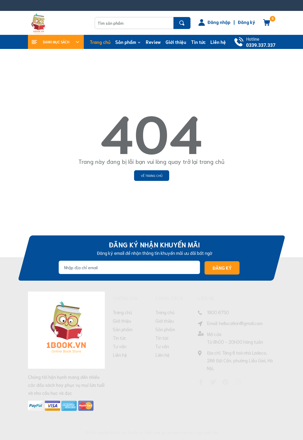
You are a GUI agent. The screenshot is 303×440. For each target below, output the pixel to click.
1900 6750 (218, 312)
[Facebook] (201, 382)
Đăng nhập (218, 22)
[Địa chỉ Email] (129, 267)
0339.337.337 (260, 45)
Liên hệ (120, 355)
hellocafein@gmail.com (241, 323)
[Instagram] (237, 382)
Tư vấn (119, 346)
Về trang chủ (152, 175)
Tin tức (119, 338)
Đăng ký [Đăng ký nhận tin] (221, 268)
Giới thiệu (122, 320)
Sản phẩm (122, 329)
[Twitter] (213, 382)
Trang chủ (122, 312)
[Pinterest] (225, 382)
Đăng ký (246, 22)
